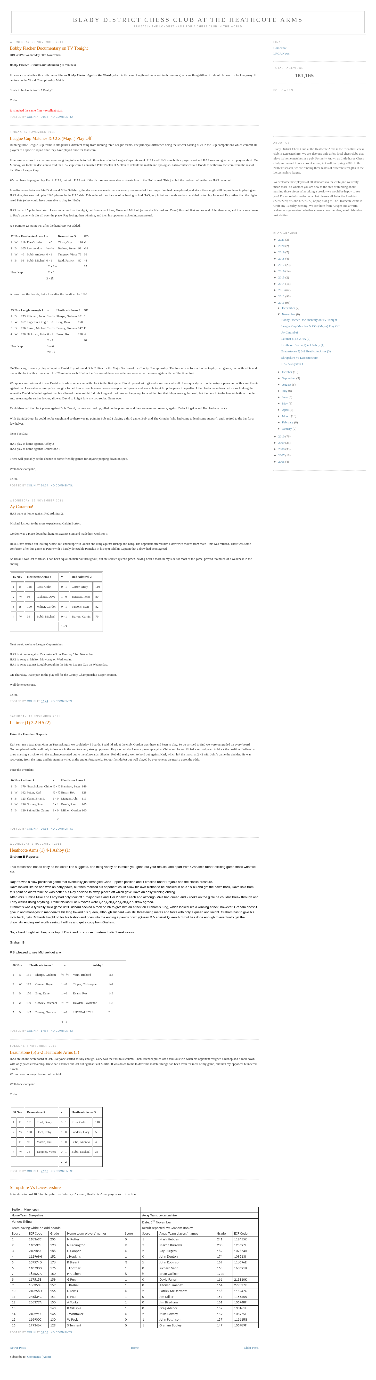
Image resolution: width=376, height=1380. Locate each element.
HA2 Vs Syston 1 (292, 364)
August (287, 384)
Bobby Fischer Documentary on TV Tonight (49, 48)
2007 (281, 455)
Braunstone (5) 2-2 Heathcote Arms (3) (44, 1052)
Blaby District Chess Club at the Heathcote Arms (188, 19)
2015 (281, 277)
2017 (281, 265)
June (285, 397)
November (289, 314)
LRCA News (281, 53)
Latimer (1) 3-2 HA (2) (30, 722)
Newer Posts (18, 1347)
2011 (281, 302)
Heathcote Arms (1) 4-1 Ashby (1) (40, 850)
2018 (281, 258)
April (286, 410)
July (285, 391)
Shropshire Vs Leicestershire (35, 1187)
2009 (281, 442)
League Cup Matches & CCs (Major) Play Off (51, 138)
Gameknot (279, 48)
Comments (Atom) (39, 1356)
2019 (281, 252)
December (289, 308)
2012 (281, 296)
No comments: (62, 117)
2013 (281, 290)
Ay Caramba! (21, 506)
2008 (281, 449)
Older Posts (251, 1347)
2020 (281, 246)
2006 (281, 461)
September (289, 378)
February (288, 422)
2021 (281, 239)
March (286, 416)
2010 (281, 436)
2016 (281, 271)
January (287, 428)
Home (135, 1347)
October (287, 372)
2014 (281, 284)
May (285, 403)
